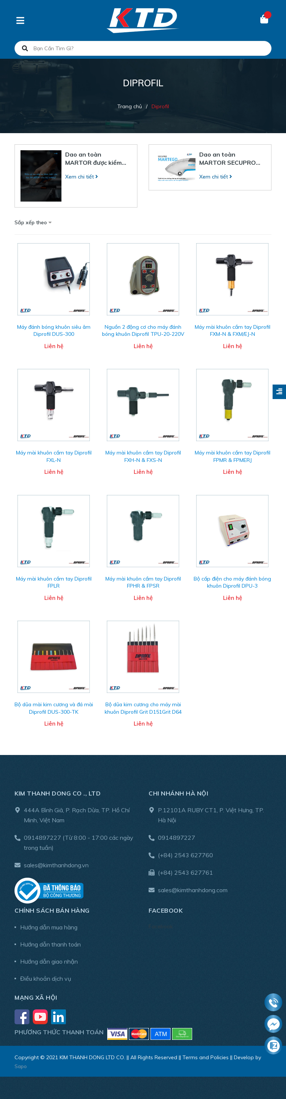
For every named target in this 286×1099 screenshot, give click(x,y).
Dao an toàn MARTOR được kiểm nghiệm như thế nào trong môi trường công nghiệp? (94, 159)
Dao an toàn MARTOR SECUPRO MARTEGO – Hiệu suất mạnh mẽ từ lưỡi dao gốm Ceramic (229, 159)
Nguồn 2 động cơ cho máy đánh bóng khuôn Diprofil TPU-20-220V (143, 331)
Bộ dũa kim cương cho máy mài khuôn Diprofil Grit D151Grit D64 (143, 708)
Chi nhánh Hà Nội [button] (178, 793)
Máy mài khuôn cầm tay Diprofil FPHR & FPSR (143, 582)
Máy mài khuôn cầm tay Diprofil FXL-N (54, 456)
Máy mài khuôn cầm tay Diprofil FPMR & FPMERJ (232, 456)
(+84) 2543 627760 (185, 855)
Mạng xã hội (36, 997)
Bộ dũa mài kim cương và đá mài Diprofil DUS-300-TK (54, 708)
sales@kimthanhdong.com (193, 890)
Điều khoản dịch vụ (45, 978)
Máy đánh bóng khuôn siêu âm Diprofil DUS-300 (53, 331)
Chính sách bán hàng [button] (52, 910)
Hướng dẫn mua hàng (48, 927)
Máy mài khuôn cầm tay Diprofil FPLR (54, 582)
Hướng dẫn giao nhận (49, 961)
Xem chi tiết (81, 176)
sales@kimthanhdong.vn (56, 865)
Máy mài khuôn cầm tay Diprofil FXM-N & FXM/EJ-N (232, 331)
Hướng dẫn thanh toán (50, 944)
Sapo (21, 1066)
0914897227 (42, 837)
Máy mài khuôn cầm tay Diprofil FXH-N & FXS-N (143, 456)
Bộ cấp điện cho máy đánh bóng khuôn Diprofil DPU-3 (232, 582)
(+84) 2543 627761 (185, 872)
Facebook (161, 926)
